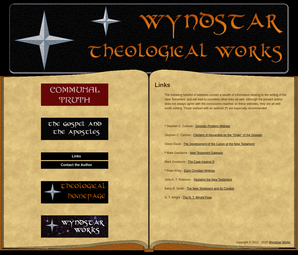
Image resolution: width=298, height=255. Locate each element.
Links (76, 156)
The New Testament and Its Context (210, 188)
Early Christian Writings (199, 170)
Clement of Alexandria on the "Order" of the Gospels (227, 135)
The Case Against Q (201, 162)
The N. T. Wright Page (197, 197)
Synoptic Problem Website (212, 126)
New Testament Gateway (206, 153)
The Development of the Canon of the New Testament (219, 144)
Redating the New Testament (213, 179)
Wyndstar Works (280, 242)
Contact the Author (76, 165)
